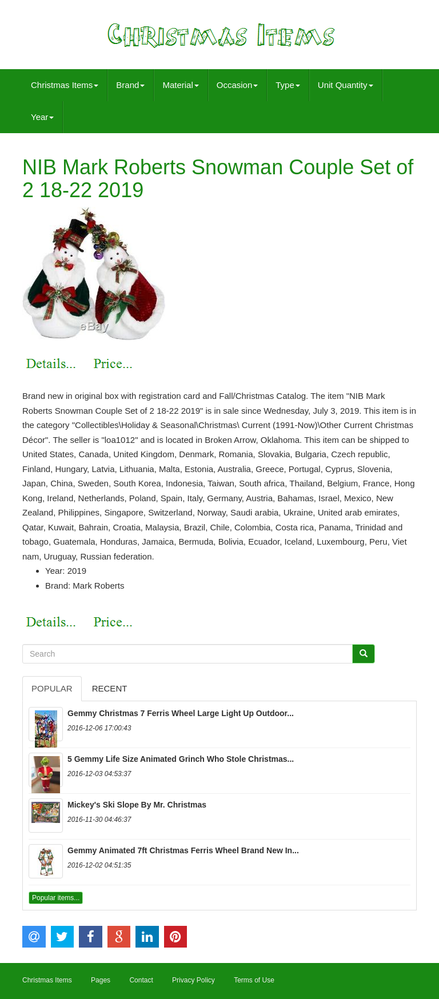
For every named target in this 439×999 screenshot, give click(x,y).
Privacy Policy (193, 980)
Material (180, 85)
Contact (141, 980)
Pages (100, 980)
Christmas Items (64, 85)
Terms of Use (254, 980)
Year (42, 117)
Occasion (237, 85)
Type (288, 85)
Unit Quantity (345, 85)
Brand (130, 85)
